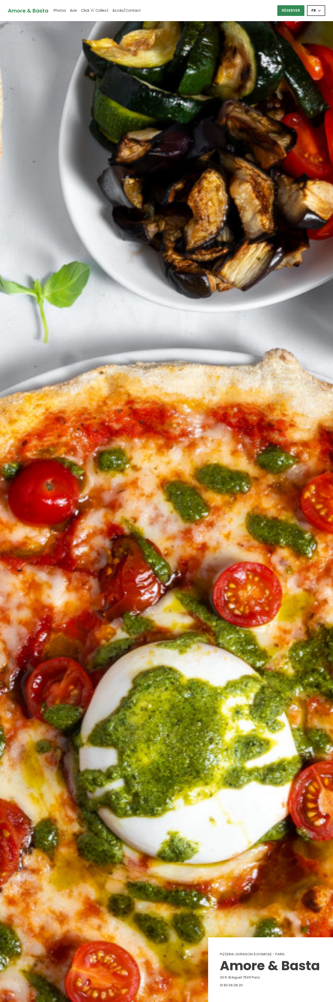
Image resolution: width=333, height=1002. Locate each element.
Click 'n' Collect (94, 10)
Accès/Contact (126, 10)
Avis (73, 10)
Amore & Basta (28, 10)
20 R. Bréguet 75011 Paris (266, 977)
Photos (60, 10)
